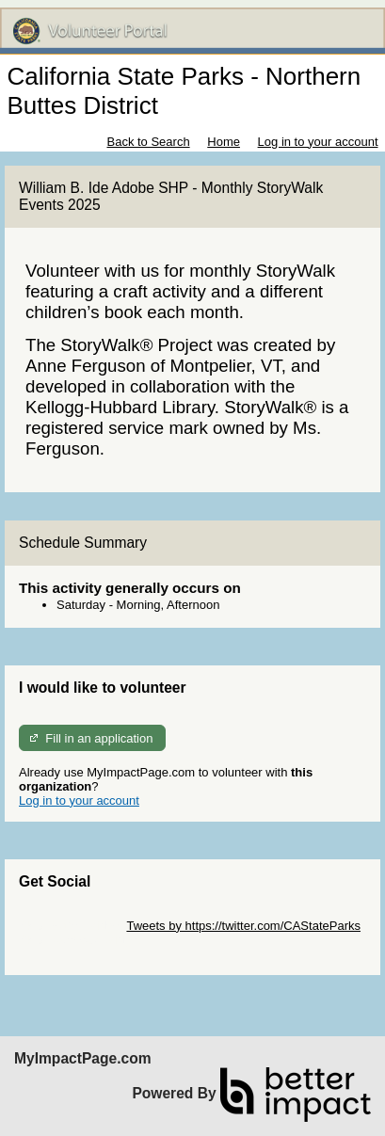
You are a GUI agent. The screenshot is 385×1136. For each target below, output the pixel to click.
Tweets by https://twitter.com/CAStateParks (243, 926)
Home (223, 142)
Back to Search (147, 142)
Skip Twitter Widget (71, 926)
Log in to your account (318, 142)
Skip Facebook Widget (80, 940)
